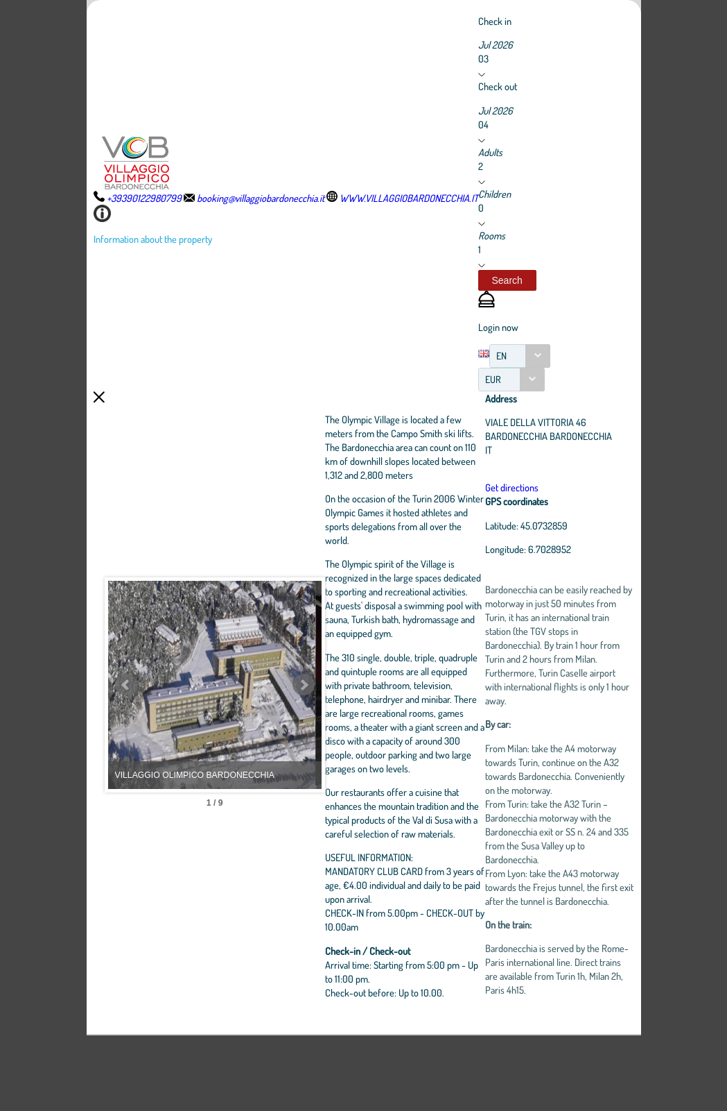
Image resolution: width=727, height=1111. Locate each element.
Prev (126, 722)
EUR (493, 379)
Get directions (541, 504)
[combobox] (519, 356)
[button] (507, 280)
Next (367, 722)
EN (501, 356)
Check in (494, 21)
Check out (497, 86)
